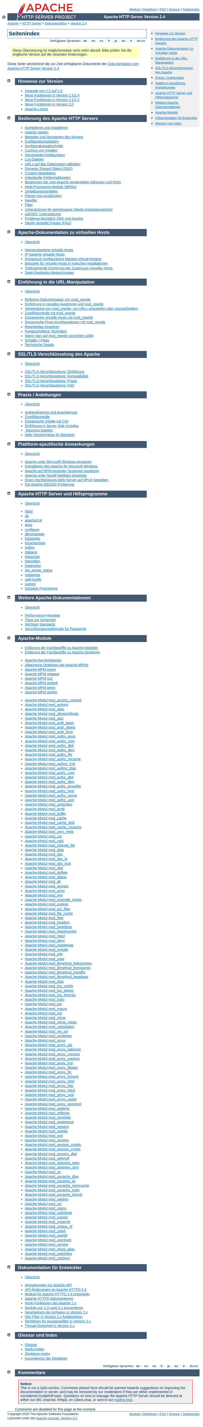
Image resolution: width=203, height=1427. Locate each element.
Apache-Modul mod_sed (44, 1136)
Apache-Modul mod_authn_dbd (49, 746)
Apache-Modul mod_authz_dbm (49, 782)
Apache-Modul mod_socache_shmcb (53, 1195)
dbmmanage (34, 534)
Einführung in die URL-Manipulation (171, 60)
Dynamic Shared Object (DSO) (48, 169)
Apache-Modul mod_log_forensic (50, 995)
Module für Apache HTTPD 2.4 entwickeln (57, 1294)
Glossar (174, 9)
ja (116, 41)
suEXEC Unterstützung (43, 214)
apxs (28, 525)
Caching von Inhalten (41, 150)
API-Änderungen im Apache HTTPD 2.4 (55, 1290)
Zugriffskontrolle (37, 417)
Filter (29, 205)
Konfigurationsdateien (42, 141)
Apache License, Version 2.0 (56, 1418)
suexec (30, 584)
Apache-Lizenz (36, 109)
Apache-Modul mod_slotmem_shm (52, 1167)
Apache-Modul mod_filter (44, 918)
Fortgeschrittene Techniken (46, 331)
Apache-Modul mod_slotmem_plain (52, 1163)
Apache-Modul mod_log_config (49, 986)
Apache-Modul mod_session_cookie (53, 1145)
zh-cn (141, 41)
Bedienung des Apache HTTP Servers (58, 118)
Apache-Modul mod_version (46, 1244)
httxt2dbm (32, 561)
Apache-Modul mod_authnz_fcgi (50, 764)
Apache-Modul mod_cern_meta (49, 832)
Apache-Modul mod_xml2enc (47, 1258)
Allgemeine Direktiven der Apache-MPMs (56, 665)
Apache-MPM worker (41, 692)
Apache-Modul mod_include (46, 950)
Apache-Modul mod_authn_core (49, 741)
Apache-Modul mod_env (44, 895)
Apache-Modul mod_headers (47, 922)
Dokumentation (56, 23)
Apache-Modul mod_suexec (46, 1217)
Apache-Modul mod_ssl (43, 1204)
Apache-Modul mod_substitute (48, 1213)
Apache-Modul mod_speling (46, 1199)
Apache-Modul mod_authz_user (49, 800)
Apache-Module (166, 112)
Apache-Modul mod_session (47, 1140)
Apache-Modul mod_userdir (46, 1235)
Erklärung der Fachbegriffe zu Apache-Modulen (61, 648)
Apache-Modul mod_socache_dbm (52, 1177)
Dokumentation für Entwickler (176, 118)
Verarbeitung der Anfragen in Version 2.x (56, 1312)
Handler (31, 200)
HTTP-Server (31, 23)
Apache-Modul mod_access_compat (53, 700)
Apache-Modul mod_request (47, 1127)
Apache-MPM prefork (41, 683)
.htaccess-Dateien (39, 430)
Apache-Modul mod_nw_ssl (46, 1031)
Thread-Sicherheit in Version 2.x (49, 1326)
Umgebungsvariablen (41, 191)
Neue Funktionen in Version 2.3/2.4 (52, 95)
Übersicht (32, 242)
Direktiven (150, 9)
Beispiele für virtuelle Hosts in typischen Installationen (66, 263)
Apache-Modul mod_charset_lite (50, 845)
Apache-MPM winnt (40, 688)
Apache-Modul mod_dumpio (46, 886)
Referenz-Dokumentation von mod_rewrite (57, 300)
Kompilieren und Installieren (46, 128)
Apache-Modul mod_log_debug (49, 990)
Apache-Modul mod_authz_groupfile (53, 786)
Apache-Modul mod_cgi (43, 836)
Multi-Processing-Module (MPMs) (50, 187)
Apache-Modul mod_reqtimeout (49, 1122)
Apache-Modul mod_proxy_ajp (48, 1045)
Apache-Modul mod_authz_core (49, 773)
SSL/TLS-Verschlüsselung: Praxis (51, 381)
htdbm (30, 547)
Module (134, 9)
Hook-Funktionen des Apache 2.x (50, 1303)
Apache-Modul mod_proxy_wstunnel (53, 1104)
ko (123, 41)
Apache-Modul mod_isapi (44, 959)
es (101, 41)
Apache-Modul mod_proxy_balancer (53, 1049)
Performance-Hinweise (42, 615)
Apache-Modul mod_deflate (46, 873)
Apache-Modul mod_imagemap (49, 945)
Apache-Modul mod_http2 (45, 936)
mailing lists (123, 1400)
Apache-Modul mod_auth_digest (50, 727)
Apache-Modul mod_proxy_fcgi (49, 1063)
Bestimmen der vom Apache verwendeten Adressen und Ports (73, 182)
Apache (12, 23)
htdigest (31, 552)
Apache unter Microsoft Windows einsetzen (58, 462)
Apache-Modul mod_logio (45, 999)
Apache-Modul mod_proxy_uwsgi (50, 1099)
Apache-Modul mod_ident (45, 941)
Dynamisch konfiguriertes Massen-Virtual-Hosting (63, 259)
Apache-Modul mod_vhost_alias (49, 1249)
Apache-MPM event (40, 669)
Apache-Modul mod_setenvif (47, 1158)
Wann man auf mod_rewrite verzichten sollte (59, 336)
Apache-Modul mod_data (44, 850)
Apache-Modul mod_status (46, 1208)
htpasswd (32, 557)
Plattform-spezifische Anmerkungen (170, 85)
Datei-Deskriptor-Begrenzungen (49, 273)
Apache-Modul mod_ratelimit (47, 1108)
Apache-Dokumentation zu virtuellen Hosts (174, 51)
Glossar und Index (168, 123)
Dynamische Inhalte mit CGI (46, 421)
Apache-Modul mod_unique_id (48, 1226)
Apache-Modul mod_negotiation (49, 1027)
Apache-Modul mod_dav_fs (46, 859)
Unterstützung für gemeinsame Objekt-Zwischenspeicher (69, 210)
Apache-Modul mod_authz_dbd (49, 777)
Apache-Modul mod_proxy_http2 (50, 1090)
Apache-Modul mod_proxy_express (52, 1059)
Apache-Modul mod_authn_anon (50, 736)
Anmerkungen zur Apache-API (48, 1285)
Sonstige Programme (41, 588)
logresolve (33, 566)
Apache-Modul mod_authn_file (48, 755)
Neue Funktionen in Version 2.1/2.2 (52, 100)
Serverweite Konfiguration (45, 155)
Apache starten (36, 132)
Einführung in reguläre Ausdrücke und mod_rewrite (64, 304)
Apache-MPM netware (42, 674)
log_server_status (39, 570)
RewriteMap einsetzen (42, 327)
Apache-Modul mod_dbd (44, 868)
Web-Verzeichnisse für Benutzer (50, 435)
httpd (29, 511)
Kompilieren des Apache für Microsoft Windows (61, 466)
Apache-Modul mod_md (43, 1013)
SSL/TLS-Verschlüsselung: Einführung (54, 372)
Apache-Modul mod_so (43, 1172)
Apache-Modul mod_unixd (45, 1231)
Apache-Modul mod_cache (46, 818)
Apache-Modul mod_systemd (47, 1222)
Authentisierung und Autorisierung (51, 412)
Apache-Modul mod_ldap (44, 982)
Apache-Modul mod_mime (45, 1018)
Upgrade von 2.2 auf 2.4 (43, 91)
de (85, 41)
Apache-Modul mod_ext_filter (47, 909)
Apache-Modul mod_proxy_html (49, 1081)
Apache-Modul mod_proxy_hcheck (52, 1077)
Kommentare (32, 1372)
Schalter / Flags (37, 340)
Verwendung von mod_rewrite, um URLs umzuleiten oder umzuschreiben (81, 309)
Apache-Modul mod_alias (44, 709)
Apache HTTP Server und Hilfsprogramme (173, 95)
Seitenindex (191, 9)
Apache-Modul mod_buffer (45, 814)
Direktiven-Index (37, 1354)
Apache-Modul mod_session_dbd (51, 1154)
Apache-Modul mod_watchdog (48, 1254)
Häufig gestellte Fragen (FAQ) (48, 223)
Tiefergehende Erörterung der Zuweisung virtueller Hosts (69, 268)
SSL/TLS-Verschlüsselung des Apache (59, 354)
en (93, 41)
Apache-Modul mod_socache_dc (50, 1181)
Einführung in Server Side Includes (52, 426)
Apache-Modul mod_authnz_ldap (50, 768)
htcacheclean (35, 543)
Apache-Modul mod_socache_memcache (57, 1186)
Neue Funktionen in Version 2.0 (49, 104)
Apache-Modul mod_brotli (45, 809)
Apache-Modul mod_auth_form (49, 732)
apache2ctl (33, 520)
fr (109, 41)
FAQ (163, 9)
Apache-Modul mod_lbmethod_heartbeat (56, 977)
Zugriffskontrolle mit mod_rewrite (50, 313)
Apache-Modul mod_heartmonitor (51, 931)
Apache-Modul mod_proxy (45, 1040)
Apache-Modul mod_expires (46, 904)
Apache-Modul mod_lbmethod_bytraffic (55, 972)
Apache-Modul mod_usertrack (48, 1240)
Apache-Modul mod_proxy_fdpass (51, 1068)
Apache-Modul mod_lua (43, 1004)
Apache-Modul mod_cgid (44, 841)
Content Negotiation (40, 173)
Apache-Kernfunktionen (43, 660)
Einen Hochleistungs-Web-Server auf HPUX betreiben (66, 480)
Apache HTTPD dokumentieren (49, 1299)
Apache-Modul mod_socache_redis (52, 1190)
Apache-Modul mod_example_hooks (53, 900)
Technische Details (39, 345)
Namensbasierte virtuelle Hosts (49, 250)
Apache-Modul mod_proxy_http (49, 1086)
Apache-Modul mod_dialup (46, 877)
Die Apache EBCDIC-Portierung (49, 484)
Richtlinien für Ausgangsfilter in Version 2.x (58, 1321)
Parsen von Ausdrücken (43, 196)
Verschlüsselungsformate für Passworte (55, 629)
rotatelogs (32, 575)
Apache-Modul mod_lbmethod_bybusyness (58, 963)
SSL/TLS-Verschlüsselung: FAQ (49, 385)
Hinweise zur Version (170, 33)
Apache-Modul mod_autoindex (48, 804)
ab (27, 516)
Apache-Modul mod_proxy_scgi (49, 1095)
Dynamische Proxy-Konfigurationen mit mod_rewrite (65, 322)
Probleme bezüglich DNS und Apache (54, 218)
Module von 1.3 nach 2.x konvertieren (54, 1308)
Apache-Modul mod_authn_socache (53, 759)
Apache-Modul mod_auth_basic (49, 723)
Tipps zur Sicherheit (40, 620)
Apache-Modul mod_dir (43, 881)
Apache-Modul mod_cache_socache (53, 827)
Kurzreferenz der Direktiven (46, 1358)
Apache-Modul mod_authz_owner (51, 795)
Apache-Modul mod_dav (44, 854)
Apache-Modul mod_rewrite (46, 1131)
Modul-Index (34, 1349)
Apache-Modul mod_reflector (47, 1113)
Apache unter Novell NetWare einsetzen (56, 475)
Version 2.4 (78, 23)
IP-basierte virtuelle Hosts (45, 254)
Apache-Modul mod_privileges (48, 1036)
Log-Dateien (34, 159)
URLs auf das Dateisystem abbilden (52, 164)
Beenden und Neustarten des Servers (54, 137)
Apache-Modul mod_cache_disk (49, 823)
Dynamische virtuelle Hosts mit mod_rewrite (59, 318)
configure (32, 530)
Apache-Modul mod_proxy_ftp (48, 1072)
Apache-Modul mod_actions (46, 705)
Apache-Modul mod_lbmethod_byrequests (57, 968)
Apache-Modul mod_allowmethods (51, 714)
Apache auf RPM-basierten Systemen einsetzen (62, 471)
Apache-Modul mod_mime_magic (51, 1022)
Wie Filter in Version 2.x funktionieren (53, 1317)
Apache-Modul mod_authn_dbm (49, 750)
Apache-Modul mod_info (44, 954)
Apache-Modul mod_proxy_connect (52, 1054)
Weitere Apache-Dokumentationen (168, 105)
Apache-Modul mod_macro (46, 1009)
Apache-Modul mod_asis (44, 718)
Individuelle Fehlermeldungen (47, 178)
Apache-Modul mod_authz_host (49, 791)
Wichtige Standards (40, 624)
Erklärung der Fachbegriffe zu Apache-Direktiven (62, 652)
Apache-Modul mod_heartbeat (48, 927)
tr (131, 41)
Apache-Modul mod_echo (45, 891)
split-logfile (33, 579)
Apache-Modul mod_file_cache (49, 913)
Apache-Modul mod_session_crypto (52, 1149)
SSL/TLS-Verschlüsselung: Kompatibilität (56, 376)
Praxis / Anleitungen (169, 78)
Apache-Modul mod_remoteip (48, 1117)
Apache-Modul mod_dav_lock (48, 864)
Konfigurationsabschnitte (44, 146)
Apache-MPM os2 (39, 678)
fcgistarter (32, 539)
